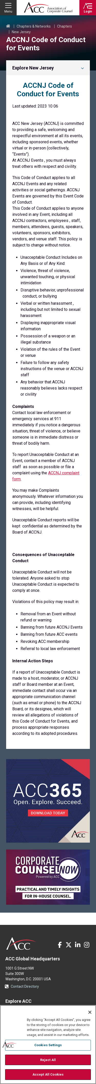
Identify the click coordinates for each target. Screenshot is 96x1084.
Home (8, 26)
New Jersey (21, 32)
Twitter (69, 945)
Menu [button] (8, 11)
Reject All (48, 1060)
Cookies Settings (48, 1045)
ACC (21, 943)
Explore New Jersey (33, 67)
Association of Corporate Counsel (48, 7)
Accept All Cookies (48, 1074)
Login (88, 11)
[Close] (89, 1012)
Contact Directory (25, 986)
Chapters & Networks (34, 26)
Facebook (60, 945)
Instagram (86, 945)
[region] (48, 1044)
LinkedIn (77, 945)
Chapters (64, 26)
